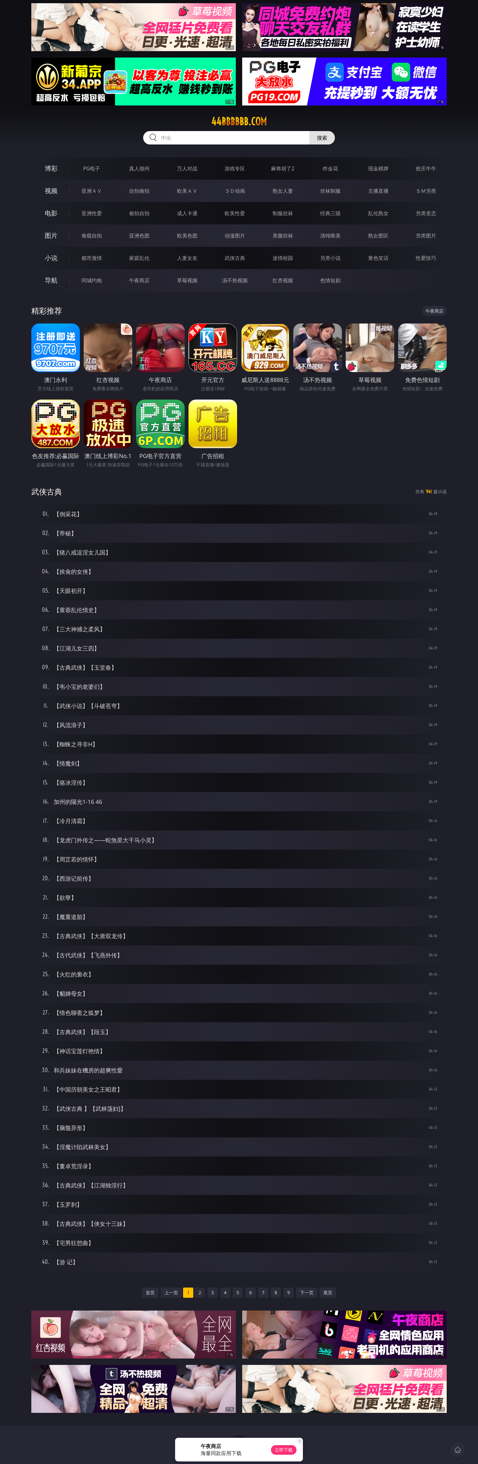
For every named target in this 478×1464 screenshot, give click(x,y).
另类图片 (426, 235)
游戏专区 (235, 168)
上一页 (171, 1292)
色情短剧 (330, 280)
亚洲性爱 (91, 213)
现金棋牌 (378, 168)
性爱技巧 (426, 257)
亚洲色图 (139, 235)
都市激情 (91, 257)
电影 (51, 213)
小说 (51, 257)
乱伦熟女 (378, 213)
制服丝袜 (283, 213)
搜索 (322, 137)
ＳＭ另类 (426, 190)
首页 (150, 1292)
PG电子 (91, 168)
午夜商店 (139, 280)
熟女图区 (378, 235)
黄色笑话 (378, 257)
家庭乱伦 (139, 257)
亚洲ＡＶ (91, 190)
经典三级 (330, 213)
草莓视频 (187, 280)
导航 (51, 280)
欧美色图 (187, 235)
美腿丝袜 (283, 235)
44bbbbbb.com (239, 121)
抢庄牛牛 (426, 168)
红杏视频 (283, 280)
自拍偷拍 (139, 190)
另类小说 (330, 257)
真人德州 (139, 168)
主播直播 (378, 190)
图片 (51, 235)
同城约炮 (91, 280)
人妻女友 (187, 257)
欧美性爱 (235, 213)
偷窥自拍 (91, 235)
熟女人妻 (283, 190)
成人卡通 (187, 213)
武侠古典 (235, 257)
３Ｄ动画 (235, 190)
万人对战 (187, 168)
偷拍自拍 (139, 213)
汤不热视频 (235, 280)
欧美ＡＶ (187, 190)
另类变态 (426, 213)
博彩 (51, 168)
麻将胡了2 (282, 168)
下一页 (306, 1292)
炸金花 (330, 168)
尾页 (327, 1292)
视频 (51, 190)
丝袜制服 (330, 190)
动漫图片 (235, 235)
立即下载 (284, 1450)
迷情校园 (283, 257)
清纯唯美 (330, 235)
